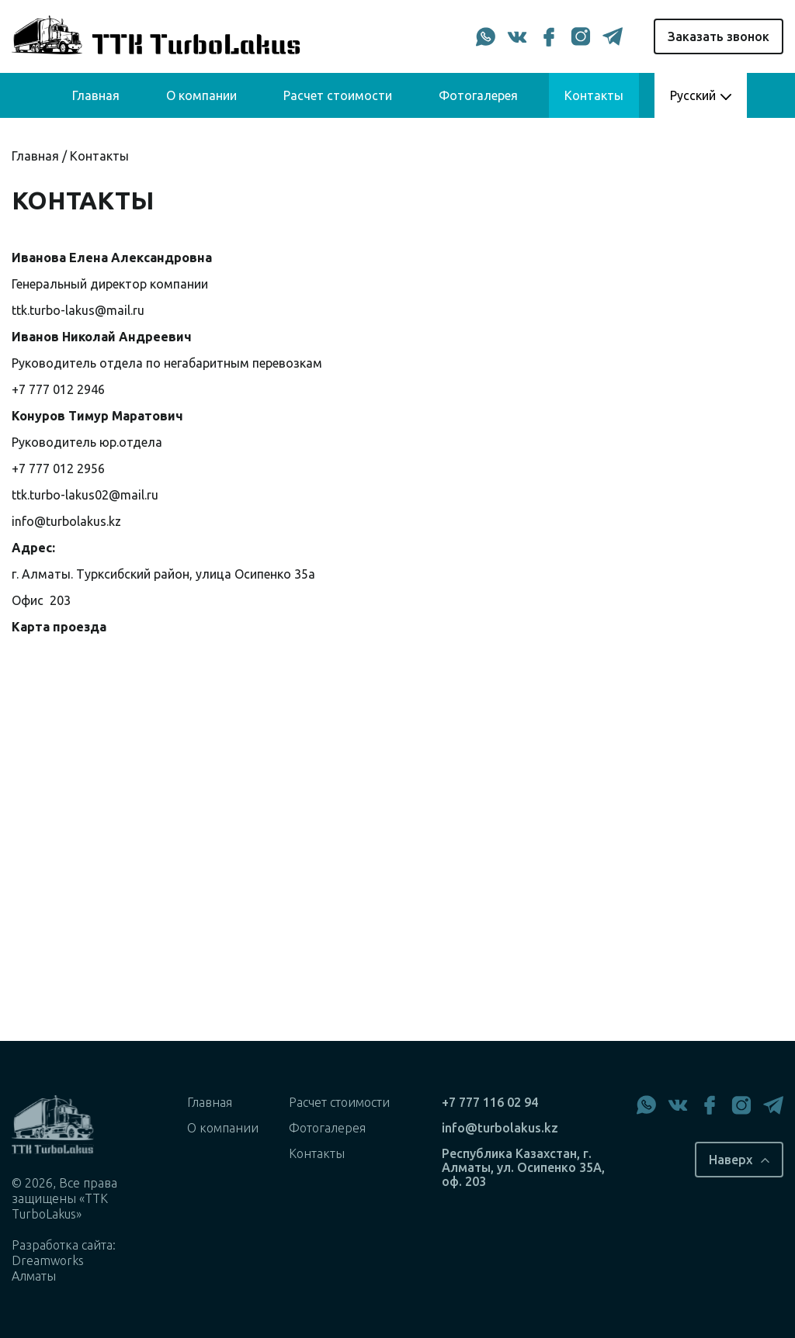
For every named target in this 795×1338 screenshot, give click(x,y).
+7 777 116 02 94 (490, 1102)
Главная (96, 95)
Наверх (730, 1160)
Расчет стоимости (337, 95)
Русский (693, 95)
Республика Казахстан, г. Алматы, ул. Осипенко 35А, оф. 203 (523, 1167)
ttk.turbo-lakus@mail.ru (78, 310)
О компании (201, 95)
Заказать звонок (718, 36)
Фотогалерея (478, 95)
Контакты (593, 95)
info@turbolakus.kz (66, 521)
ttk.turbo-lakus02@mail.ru (85, 495)
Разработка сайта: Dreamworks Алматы (64, 1260)
